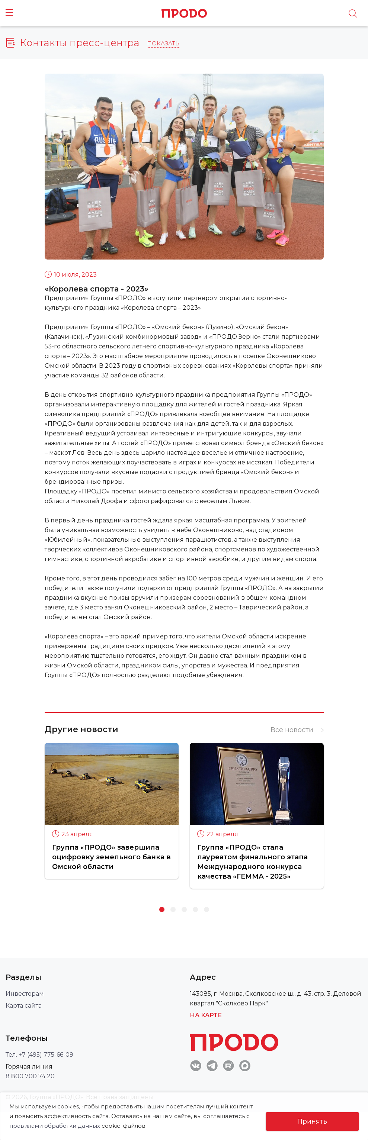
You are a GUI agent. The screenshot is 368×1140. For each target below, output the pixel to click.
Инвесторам (25, 993)
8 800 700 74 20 (30, 1076)
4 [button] (195, 909)
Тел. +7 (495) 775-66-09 (39, 1054)
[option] (112, 811)
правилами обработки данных (54, 1125)
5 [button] (206, 909)
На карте (206, 1015)
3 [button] (184, 909)
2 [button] (173, 909)
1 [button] (161, 909)
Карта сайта (24, 1005)
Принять (312, 1121)
